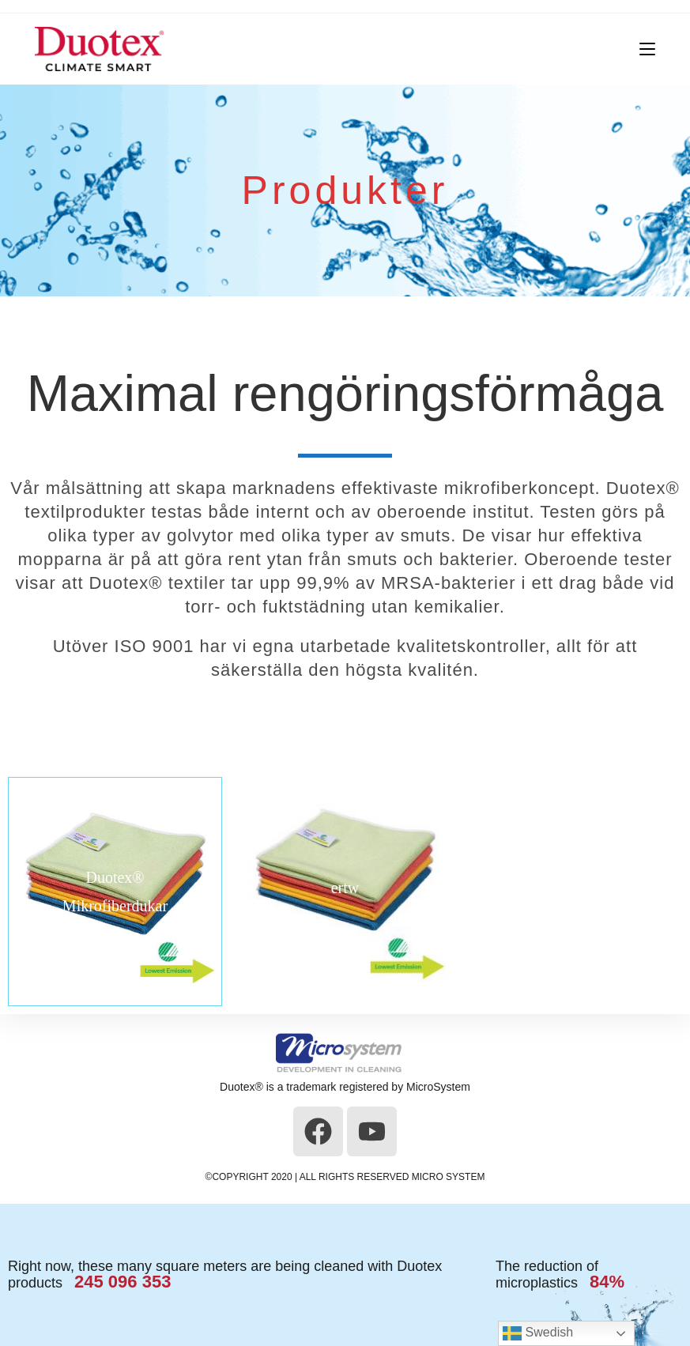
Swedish (538, 1333)
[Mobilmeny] (641, 48)
